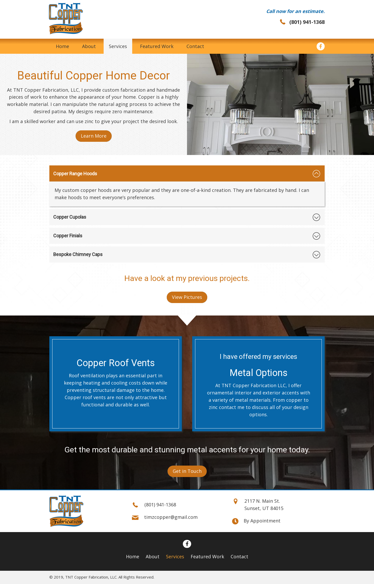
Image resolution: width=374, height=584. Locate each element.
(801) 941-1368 (307, 21)
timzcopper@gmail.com (171, 517)
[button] (94, 136)
